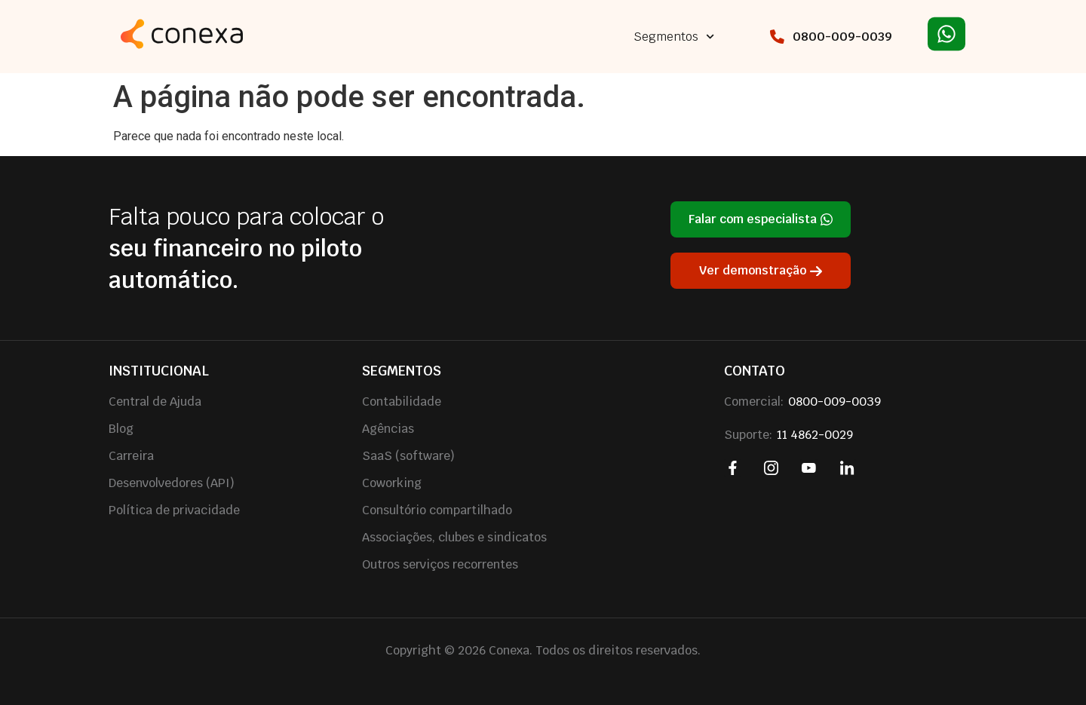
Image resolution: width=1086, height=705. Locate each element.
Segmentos (674, 36)
